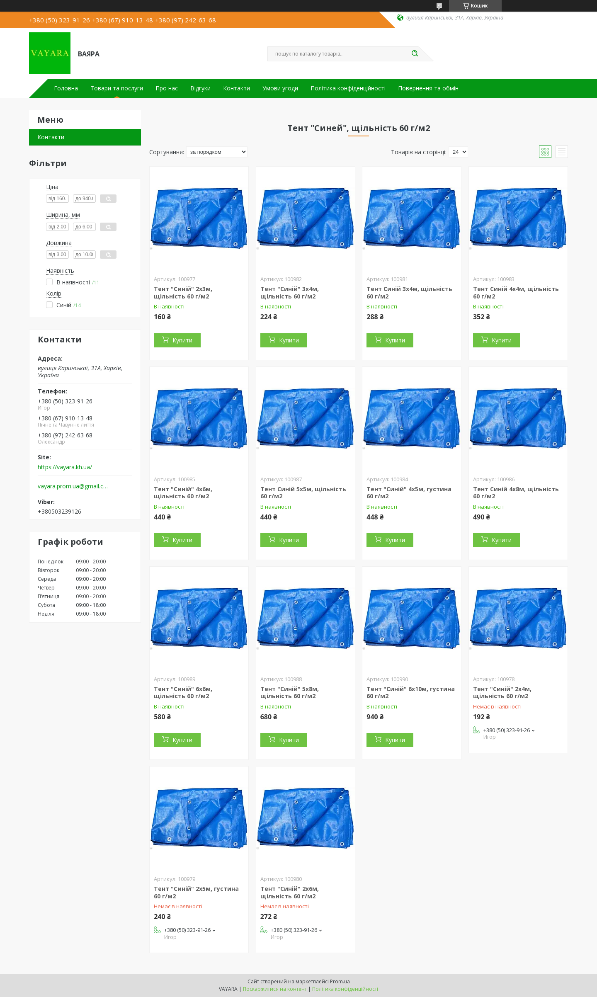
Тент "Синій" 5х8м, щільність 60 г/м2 (289, 692)
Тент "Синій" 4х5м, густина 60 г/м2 (408, 492)
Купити (182, 340)
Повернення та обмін (428, 88)
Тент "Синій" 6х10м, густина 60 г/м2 (410, 692)
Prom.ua (340, 981)
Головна (66, 88)
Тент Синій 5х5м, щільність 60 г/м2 (303, 492)
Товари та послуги (116, 88)
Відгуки (200, 88)
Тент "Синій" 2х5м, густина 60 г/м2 (196, 892)
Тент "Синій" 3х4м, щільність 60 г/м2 (289, 292)
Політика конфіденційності (348, 88)
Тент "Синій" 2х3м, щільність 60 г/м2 (183, 292)
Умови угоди (280, 88)
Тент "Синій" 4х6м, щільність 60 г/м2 (183, 492)
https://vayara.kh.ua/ (65, 467)
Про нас (166, 88)
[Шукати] (414, 53)
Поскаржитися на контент (275, 988)
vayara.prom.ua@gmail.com (74, 486)
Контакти (236, 88)
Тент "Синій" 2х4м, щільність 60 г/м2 (502, 692)
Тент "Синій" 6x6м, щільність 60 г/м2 (183, 692)
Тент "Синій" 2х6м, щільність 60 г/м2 (289, 892)
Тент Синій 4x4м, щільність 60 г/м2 (516, 292)
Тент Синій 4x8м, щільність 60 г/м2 (516, 492)
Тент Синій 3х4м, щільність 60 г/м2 (409, 292)
